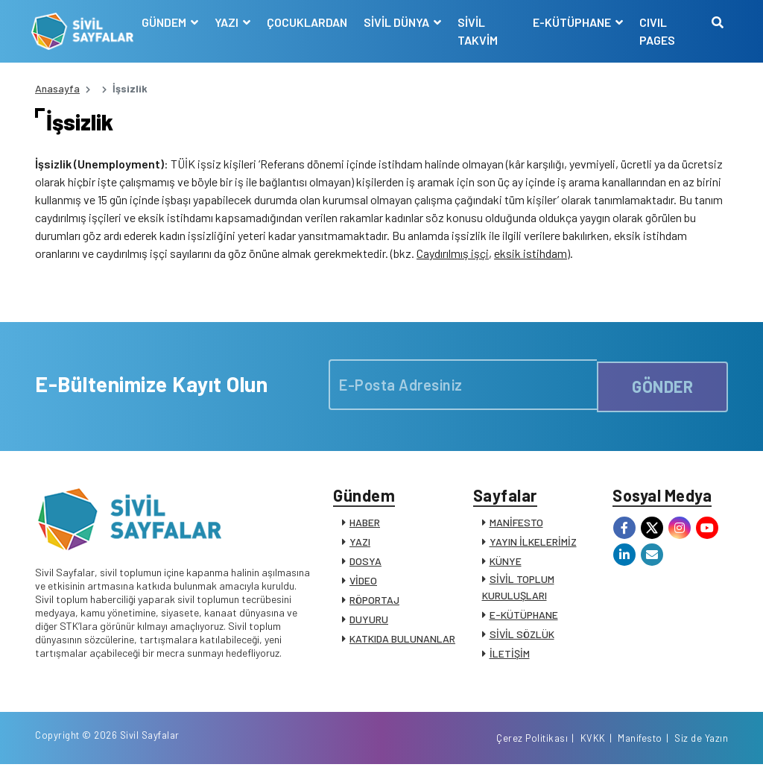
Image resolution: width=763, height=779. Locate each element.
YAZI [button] (230, 22)
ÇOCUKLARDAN (309, 22)
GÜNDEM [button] (167, 22)
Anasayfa (57, 88)
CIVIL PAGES (656, 31)
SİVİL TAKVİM (480, 31)
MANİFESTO (516, 529)
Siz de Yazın (701, 751)
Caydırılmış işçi (453, 257)
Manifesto (640, 751)
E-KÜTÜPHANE (524, 621)
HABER (364, 529)
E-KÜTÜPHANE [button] (572, 22)
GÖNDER (662, 388)
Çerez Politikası (532, 751)
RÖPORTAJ (374, 606)
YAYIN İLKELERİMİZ (533, 548)
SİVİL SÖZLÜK (522, 640)
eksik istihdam (530, 257)
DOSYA (365, 567)
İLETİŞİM (510, 660)
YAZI (359, 548)
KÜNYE (506, 567)
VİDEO (363, 587)
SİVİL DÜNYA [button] (400, 22)
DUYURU (368, 625)
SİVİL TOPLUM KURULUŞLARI (518, 593)
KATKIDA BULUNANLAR (402, 645)
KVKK (593, 751)
